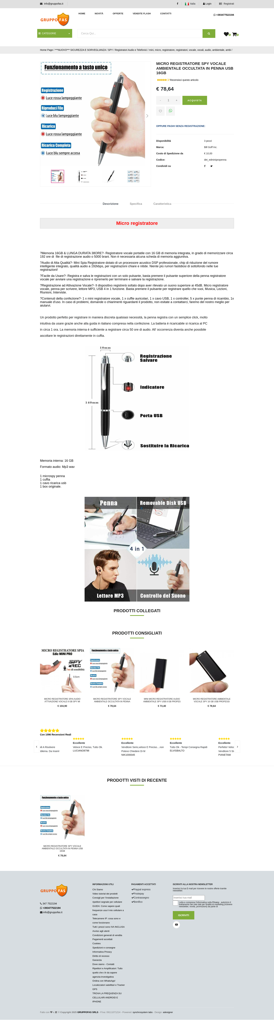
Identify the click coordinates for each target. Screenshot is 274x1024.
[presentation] (36, 747)
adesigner (168, 1012)
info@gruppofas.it (53, 3)
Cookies (96, 943)
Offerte (118, 13)
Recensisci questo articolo (184, 80)
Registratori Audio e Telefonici (131, 50)
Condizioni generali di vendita (107, 935)
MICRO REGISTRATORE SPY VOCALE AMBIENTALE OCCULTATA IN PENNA (112, 700)
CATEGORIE (47, 33)
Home (81, 13)
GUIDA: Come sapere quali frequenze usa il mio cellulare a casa (108, 910)
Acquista (195, 100)
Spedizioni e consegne (103, 947)
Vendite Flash (142, 13)
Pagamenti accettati (102, 939)
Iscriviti (183, 915)
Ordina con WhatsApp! (103, 980)
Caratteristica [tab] (162, 203)
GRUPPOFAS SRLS (87, 1012)
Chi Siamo (97, 889)
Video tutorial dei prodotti (105, 893)
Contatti (165, 13)
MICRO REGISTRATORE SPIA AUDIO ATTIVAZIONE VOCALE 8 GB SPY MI (62, 700)
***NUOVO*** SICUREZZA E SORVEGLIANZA (80, 50)
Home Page (46, 50)
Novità (99, 13)
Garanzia (97, 960)
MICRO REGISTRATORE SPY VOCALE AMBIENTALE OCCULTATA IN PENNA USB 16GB (62, 848)
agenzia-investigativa (103, 976)
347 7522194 (50, 903)
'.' (41, 797)
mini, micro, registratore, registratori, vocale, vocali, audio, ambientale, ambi (190, 50)
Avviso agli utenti (100, 931)
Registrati (226, 3)
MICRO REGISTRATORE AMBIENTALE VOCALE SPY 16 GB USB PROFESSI (211, 700)
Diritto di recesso (100, 956)
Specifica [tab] (136, 203)
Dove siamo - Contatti (103, 964)
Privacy (215, 902)
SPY (110, 50)
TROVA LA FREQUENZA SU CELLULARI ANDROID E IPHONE (107, 997)
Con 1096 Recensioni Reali (55, 734)
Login (207, 3)
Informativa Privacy (102, 952)
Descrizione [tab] (110, 203)
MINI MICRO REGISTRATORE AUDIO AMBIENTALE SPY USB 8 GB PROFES (162, 700)
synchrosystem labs (143, 1012)
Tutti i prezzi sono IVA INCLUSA (108, 927)
